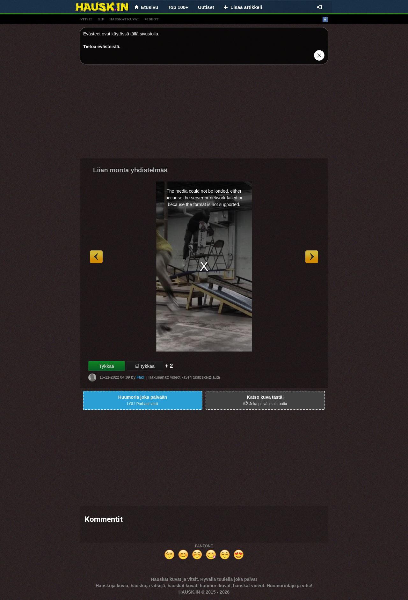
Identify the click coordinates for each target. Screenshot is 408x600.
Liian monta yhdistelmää (130, 170)
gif (101, 19)
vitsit (86, 19)
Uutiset (206, 7)
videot (151, 19)
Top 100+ (178, 7)
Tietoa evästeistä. (101, 46)
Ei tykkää (145, 366)
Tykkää (106, 366)
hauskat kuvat (124, 19)
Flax (140, 377)
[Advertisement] (204, 114)
